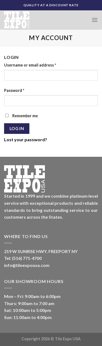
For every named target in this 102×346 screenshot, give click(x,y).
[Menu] (94, 19)
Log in (17, 128)
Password (14, 90)
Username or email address (30, 65)
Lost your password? (25, 139)
